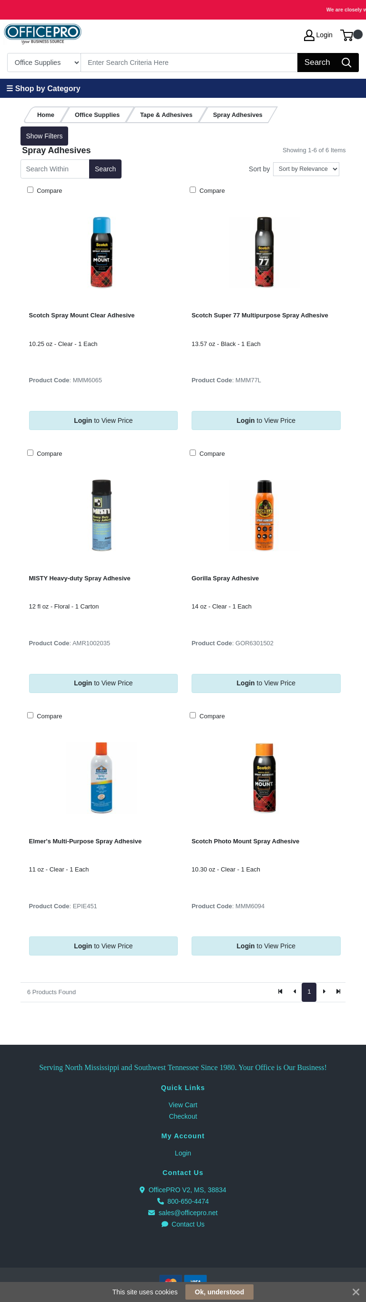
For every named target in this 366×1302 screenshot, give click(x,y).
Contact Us (183, 1224)
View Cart (183, 1105)
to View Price (103, 420)
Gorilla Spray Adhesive (225, 578)
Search (105, 169)
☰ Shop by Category (43, 88)
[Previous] (295, 992)
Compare (48, 190)
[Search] (189, 62)
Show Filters (44, 136)
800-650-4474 (183, 1201)
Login (183, 1153)
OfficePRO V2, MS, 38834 (183, 1190)
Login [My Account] (318, 35)
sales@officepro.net (182, 1213)
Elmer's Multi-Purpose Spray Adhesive (85, 841)
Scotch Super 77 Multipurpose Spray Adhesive (260, 315)
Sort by (259, 169)
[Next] (323, 992)
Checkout (183, 1116)
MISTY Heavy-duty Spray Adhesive (80, 578)
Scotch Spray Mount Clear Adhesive (82, 315)
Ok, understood (219, 1292)
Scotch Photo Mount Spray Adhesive (245, 841)
